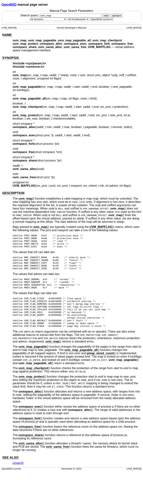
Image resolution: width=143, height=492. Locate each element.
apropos (116, 15)
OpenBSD (9, 4)
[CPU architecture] (78, 19)
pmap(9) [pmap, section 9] (18, 476)
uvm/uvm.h (35, 66)
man (106, 15)
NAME (7, 35)
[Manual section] (48, 19)
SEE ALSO (10, 471)
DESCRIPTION (13, 193)
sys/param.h (35, 63)
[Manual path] (101, 19)
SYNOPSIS (10, 58)
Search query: (61, 15)
